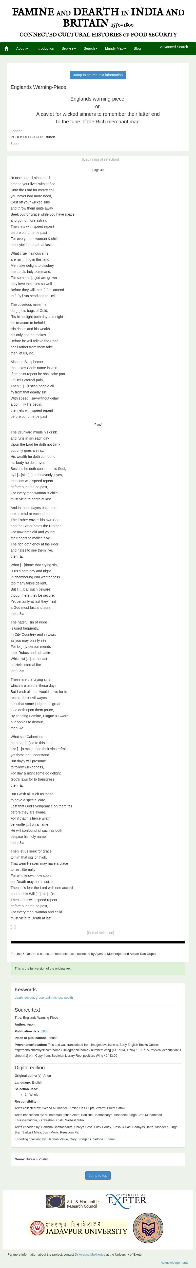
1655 (44, 1031)
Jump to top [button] (98, 1176)
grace (40, 997)
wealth (68, 997)
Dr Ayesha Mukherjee (90, 1254)
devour (29, 997)
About (22, 48)
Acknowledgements (174, 1262)
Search (90, 48)
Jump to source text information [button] (98, 75)
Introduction (45, 48)
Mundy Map (115, 48)
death (19, 997)
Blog (137, 48)
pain (49, 997)
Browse (69, 48)
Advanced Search (174, 47)
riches (57, 997)
